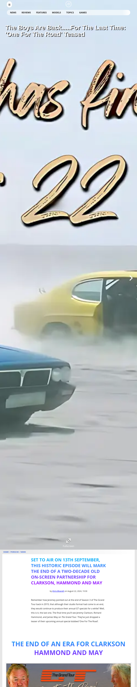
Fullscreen (68, 543)
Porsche (15, 552)
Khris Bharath (58, 591)
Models (56, 12)
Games (83, 12)
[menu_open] (9, 4)
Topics (70, 12)
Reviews (26, 12)
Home (6, 552)
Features (41, 12)
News (13, 12)
